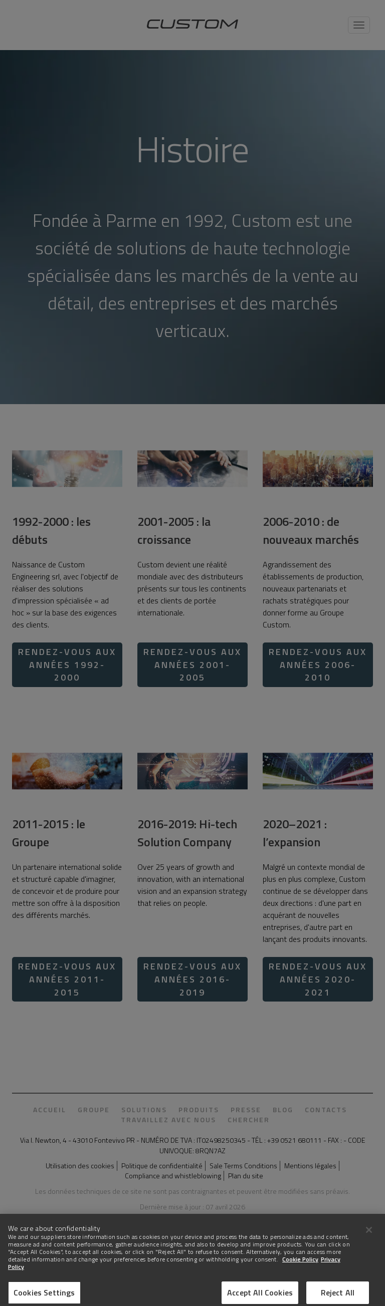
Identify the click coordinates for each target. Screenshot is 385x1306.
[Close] (369, 1236)
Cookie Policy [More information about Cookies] (300, 1265)
